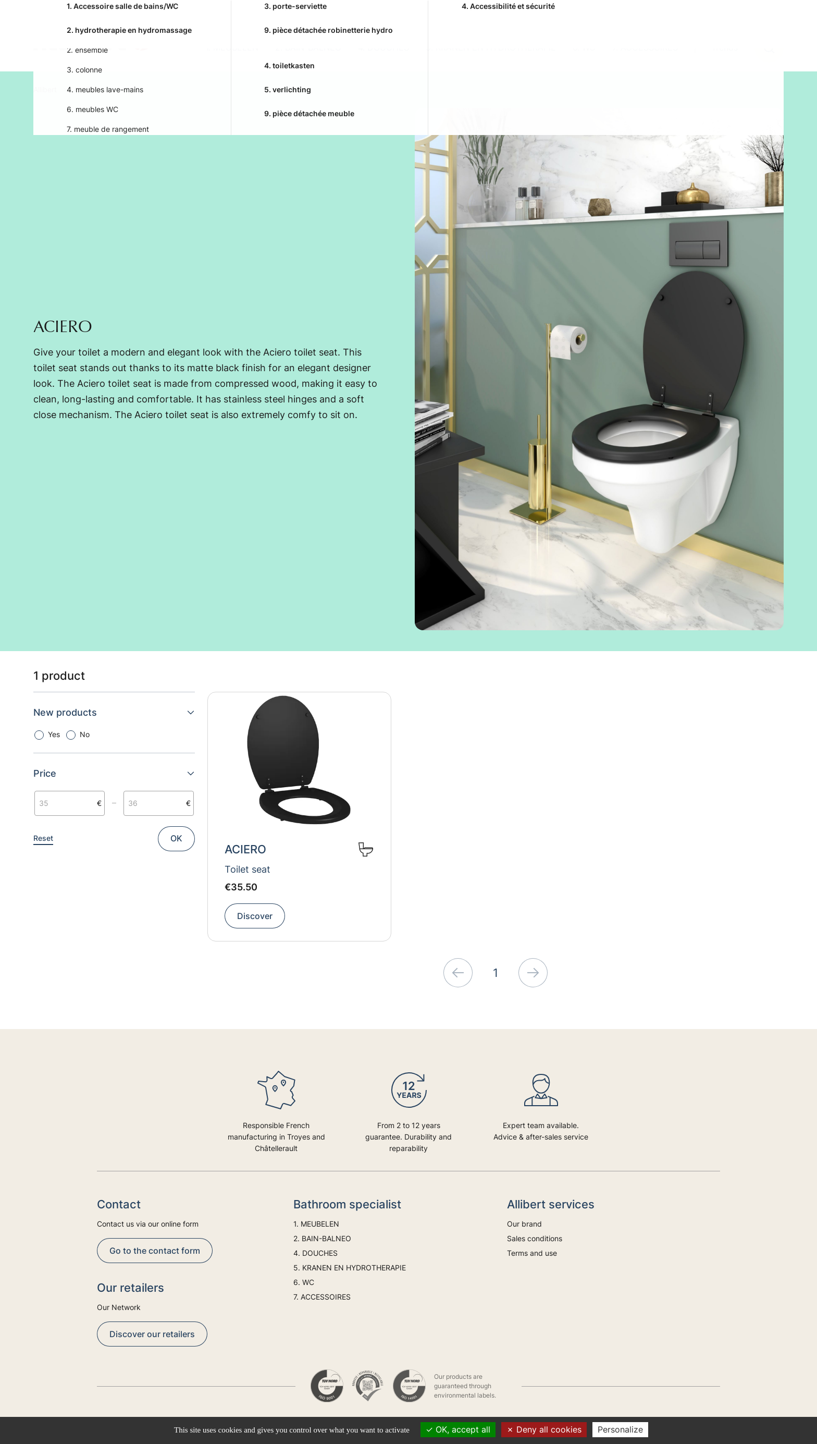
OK (176, 838)
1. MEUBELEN (231, 47)
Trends (724, 47)
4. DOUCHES (383, 47)
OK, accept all (458, 1429)
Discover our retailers (152, 1334)
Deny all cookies (543, 1429)
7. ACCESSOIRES (645, 47)
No (85, 734)
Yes (54, 734)
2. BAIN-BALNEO (308, 47)
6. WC (584, 47)
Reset (43, 838)
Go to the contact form (154, 1250)
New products (114, 712)
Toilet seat (247, 869)
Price (114, 773)
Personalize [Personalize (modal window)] (620, 1429)
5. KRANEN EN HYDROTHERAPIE (491, 47)
